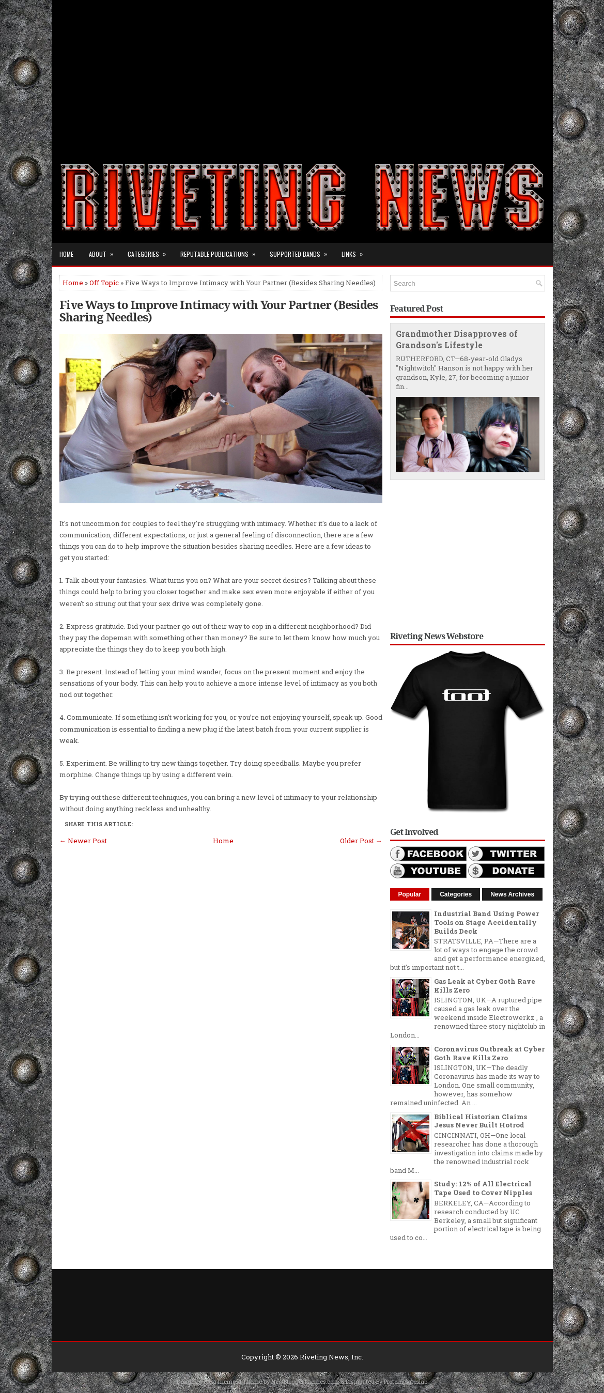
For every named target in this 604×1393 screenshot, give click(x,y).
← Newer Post (83, 840)
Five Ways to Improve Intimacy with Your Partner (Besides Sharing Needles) (218, 310)
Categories (150, 250)
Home (66, 254)
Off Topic (104, 282)
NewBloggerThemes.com (305, 1381)
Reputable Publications (221, 250)
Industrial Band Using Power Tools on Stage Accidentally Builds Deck (486, 922)
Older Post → (361, 840)
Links (355, 250)
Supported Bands (302, 250)
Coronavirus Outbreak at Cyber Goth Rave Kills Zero (489, 1053)
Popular (410, 894)
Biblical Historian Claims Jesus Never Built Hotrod (480, 1121)
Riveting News (324, 1356)
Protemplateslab (405, 1381)
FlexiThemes (221, 1381)
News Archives (512, 894)
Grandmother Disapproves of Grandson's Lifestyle (457, 339)
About (104, 250)
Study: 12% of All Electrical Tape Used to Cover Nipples (483, 1188)
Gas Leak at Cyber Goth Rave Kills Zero (484, 986)
